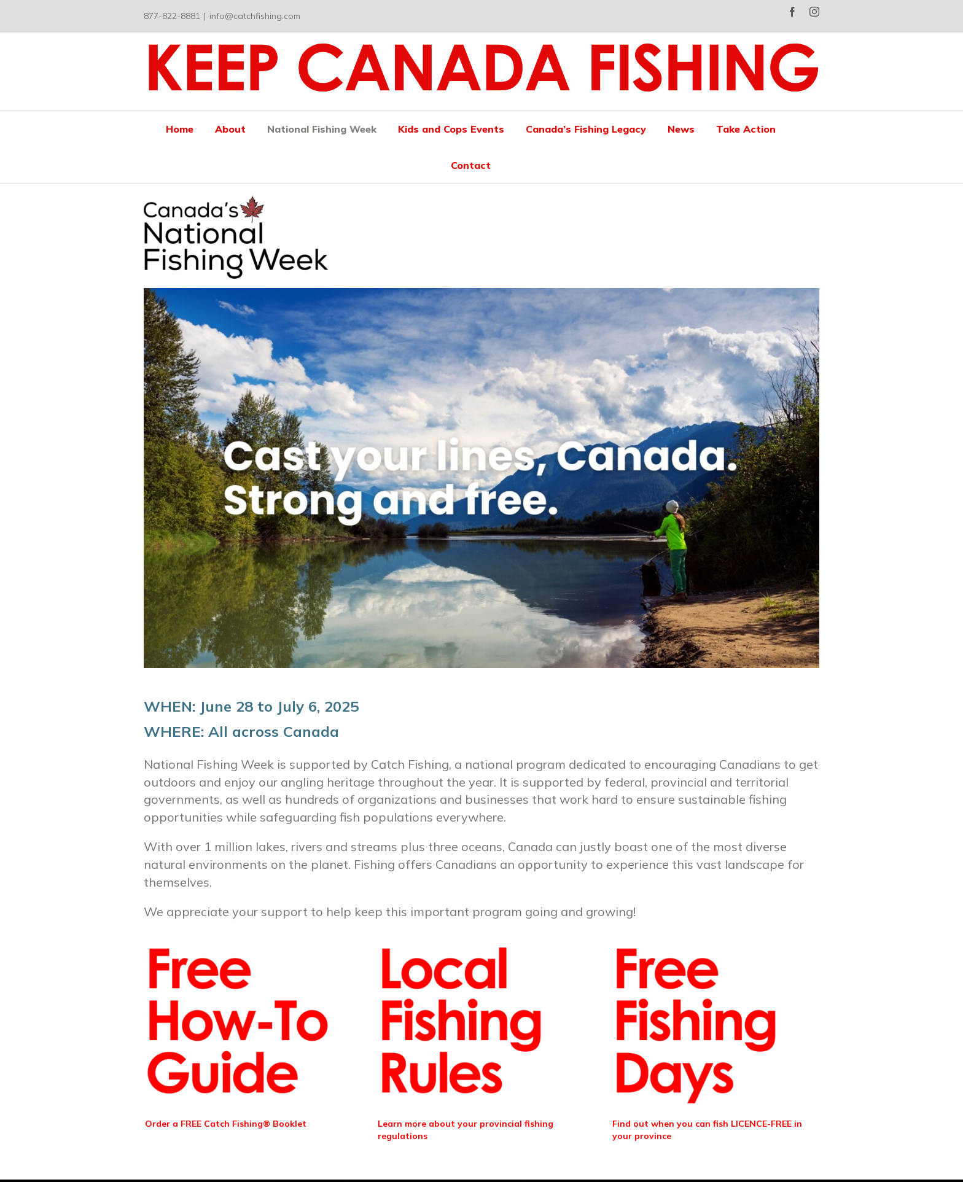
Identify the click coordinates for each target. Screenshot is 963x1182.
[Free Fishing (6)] (704, 937)
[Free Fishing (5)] (470, 937)
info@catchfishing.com (254, 15)
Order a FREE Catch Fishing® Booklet (225, 1123)
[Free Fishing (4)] (237, 937)
